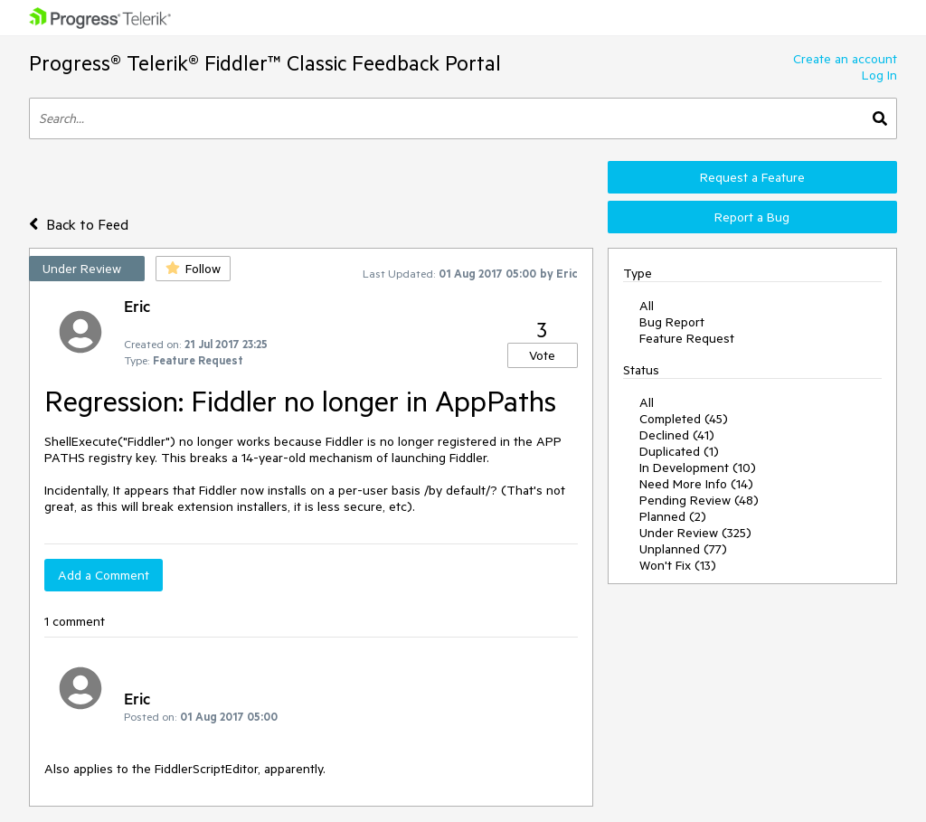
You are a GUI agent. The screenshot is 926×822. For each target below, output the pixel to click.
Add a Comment (103, 575)
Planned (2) (672, 516)
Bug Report (671, 322)
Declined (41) (676, 435)
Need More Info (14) (696, 484)
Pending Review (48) (699, 500)
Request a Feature (752, 177)
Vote (542, 355)
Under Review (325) (695, 532)
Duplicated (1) (679, 451)
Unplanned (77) (683, 549)
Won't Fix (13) (677, 565)
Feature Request (686, 338)
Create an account (845, 59)
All (646, 306)
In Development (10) (697, 467)
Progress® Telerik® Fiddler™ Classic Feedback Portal (265, 63)
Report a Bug (751, 217)
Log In (879, 75)
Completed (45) (683, 419)
